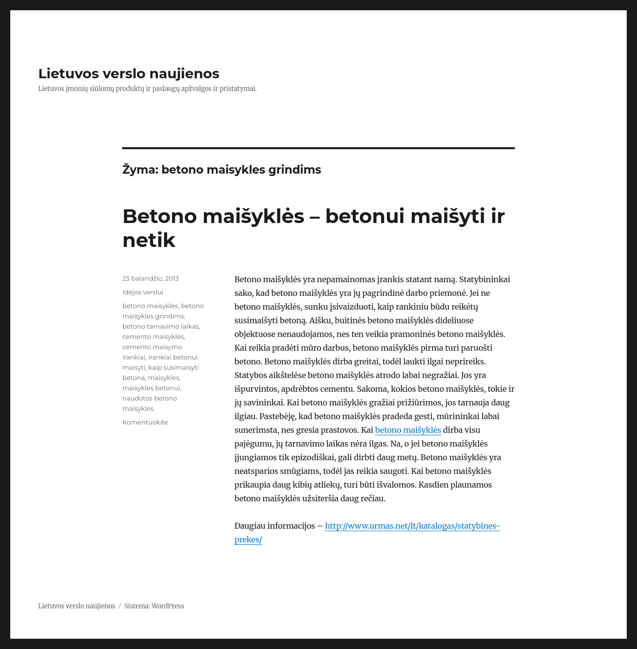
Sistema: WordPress (154, 606)
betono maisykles (150, 306)
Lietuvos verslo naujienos (128, 73)
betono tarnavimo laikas (160, 326)
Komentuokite (145, 422)
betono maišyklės (408, 430)
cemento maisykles (153, 336)
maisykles (163, 377)
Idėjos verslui (142, 292)
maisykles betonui (151, 388)
